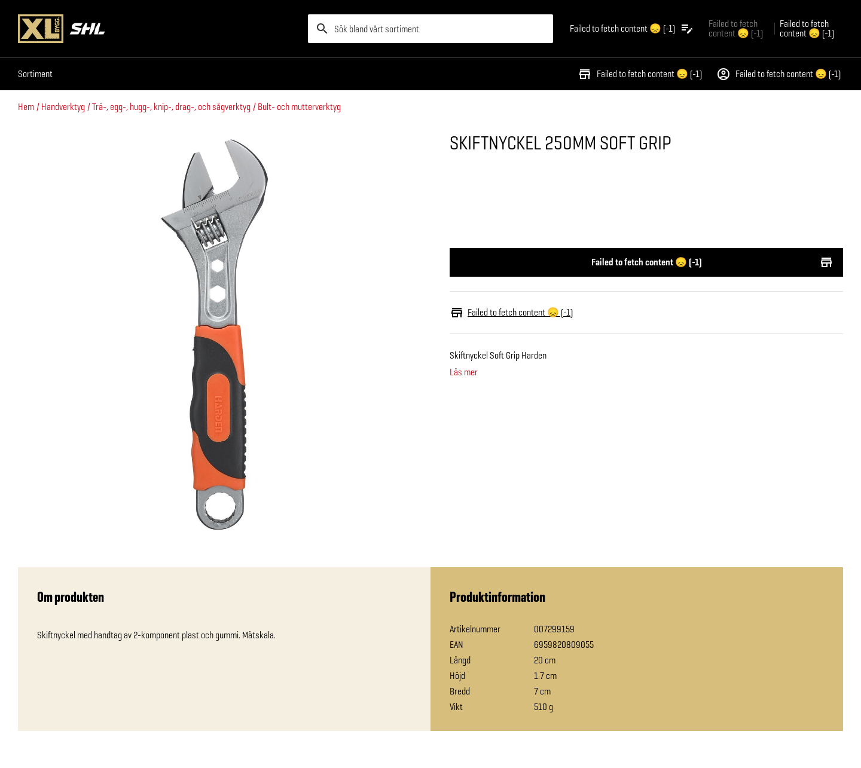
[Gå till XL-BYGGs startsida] (158, 28)
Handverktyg (63, 106)
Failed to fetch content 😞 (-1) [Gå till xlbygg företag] (736, 28)
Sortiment (35, 74)
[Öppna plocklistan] (632, 29)
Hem (26, 106)
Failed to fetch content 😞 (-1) (640, 74)
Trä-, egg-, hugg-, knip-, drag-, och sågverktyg (171, 106)
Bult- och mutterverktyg (299, 106)
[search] (430, 28)
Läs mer (464, 372)
